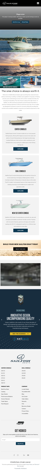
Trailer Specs (4, 401)
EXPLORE (20, 149)
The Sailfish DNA (26, 391)
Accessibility (25, 413)
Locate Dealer (25, 389)
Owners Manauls (5, 399)
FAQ (23, 403)
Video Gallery (25, 399)
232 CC (3, 370)
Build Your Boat (5, 389)
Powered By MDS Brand (20, 468)
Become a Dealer (26, 406)
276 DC (23, 375)
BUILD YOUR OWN (20, 249)
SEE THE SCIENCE (20, 334)
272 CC (3, 378)
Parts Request (4, 403)
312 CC (3, 380)
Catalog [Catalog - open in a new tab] (3, 391)
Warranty (24, 401)
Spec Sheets (4, 394)
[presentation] (1, 319)
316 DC (23, 378)
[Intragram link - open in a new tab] (18, 455)
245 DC (24, 373)
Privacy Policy (25, 411)
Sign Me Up (21, 443)
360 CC (3, 383)
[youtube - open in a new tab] (28, 455)
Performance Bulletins (7, 396)
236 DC (24, 370)
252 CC (3, 375)
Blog (23, 394)
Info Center (25, 396)
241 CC (3, 373)
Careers (24, 408)
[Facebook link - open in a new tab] (14, 455)
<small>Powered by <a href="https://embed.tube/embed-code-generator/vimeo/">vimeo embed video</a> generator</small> (20, 18)
